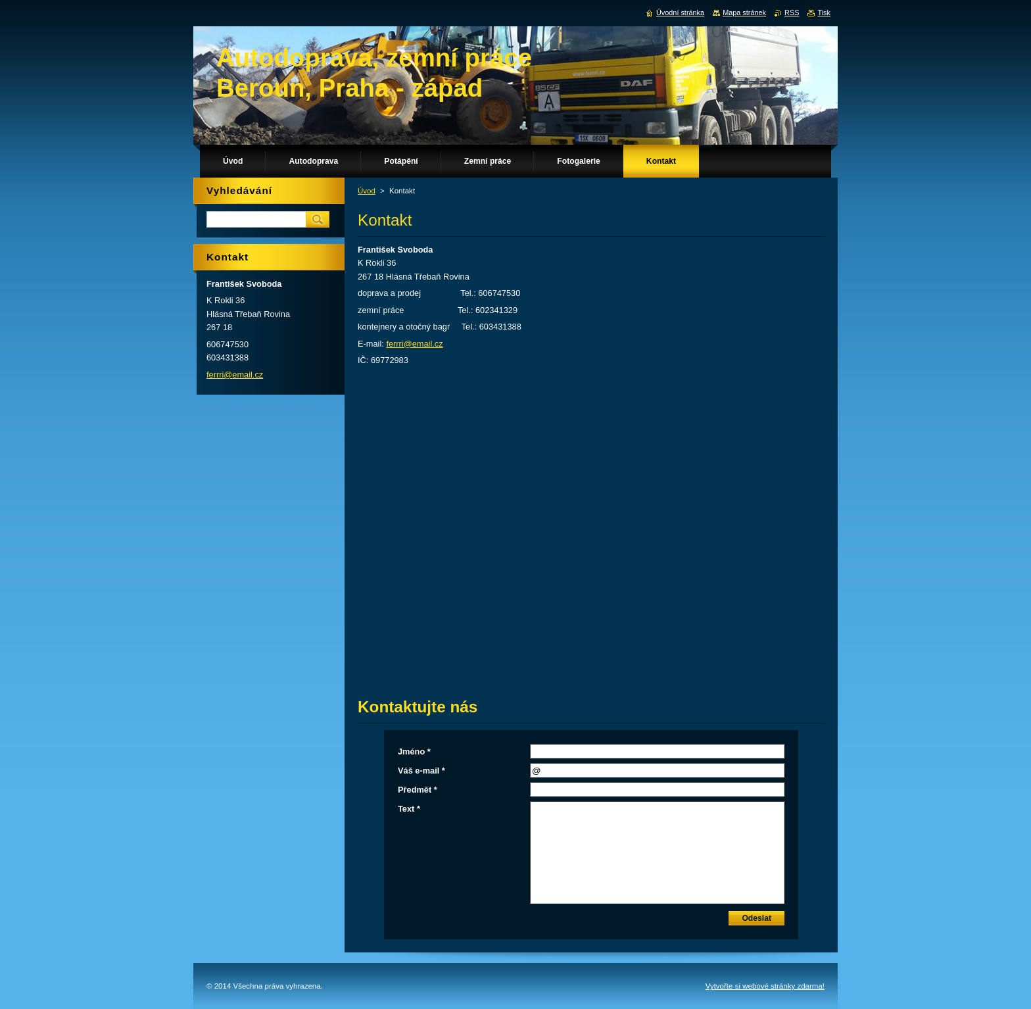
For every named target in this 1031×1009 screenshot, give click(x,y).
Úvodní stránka (680, 12)
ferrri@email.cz (414, 344)
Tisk (823, 12)
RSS (791, 12)
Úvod (366, 191)
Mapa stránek (744, 12)
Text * (409, 809)
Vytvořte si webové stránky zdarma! (765, 986)
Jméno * (414, 751)
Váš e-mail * (421, 770)
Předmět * (417, 790)
